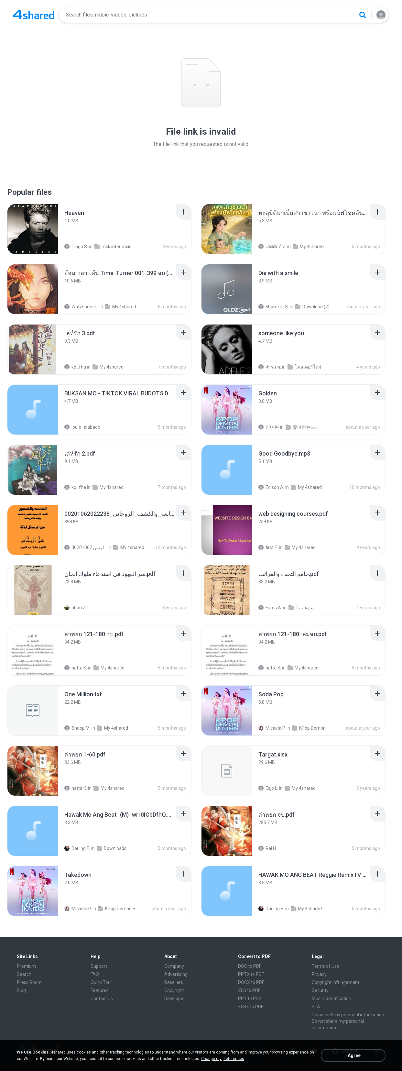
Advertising (176, 974)
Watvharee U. (81, 306)
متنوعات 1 (301, 607)
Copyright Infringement (335, 982)
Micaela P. (272, 728)
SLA (316, 1006)
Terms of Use (325, 966)
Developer (174, 998)
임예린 (268, 427)
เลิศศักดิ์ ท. (272, 246)
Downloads (111, 848)
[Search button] (362, 15)
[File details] (32, 229)
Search (24, 974)
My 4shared (308, 246)
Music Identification (331, 998)
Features (100, 990)
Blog (21, 990)
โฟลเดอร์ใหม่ (304, 367)
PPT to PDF (249, 998)
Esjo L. (268, 788)
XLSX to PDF (250, 1006)
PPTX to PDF (251, 974)
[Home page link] (33, 14)
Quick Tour (101, 982)
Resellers (173, 982)
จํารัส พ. (269, 367)
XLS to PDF (249, 990)
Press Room (29, 982)
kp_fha (75, 367)
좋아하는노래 (303, 427)
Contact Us (102, 998)
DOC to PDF (249, 966)
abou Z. (75, 607)
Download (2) (312, 306)
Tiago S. (76, 246)
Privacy (319, 974)
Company (174, 966)
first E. (268, 547)
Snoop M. (77, 728)
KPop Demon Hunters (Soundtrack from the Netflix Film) (313, 728)
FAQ (95, 974)
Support (99, 966)
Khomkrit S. (273, 306)
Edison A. (271, 487)
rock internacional (115, 246)
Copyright (174, 990)
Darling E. (77, 848)
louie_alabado (82, 427)
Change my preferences (222, 1058)
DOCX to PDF (251, 982)
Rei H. (267, 848)
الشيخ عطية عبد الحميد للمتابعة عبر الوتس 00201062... (85, 547)
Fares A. (270, 607)
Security (320, 990)
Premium (26, 966)
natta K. (75, 667)
